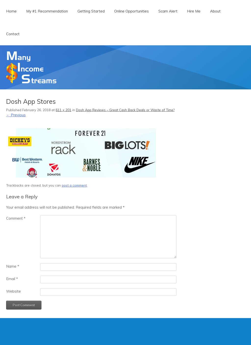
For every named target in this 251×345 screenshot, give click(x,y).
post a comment (74, 185)
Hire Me (194, 11)
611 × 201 (63, 110)
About (215, 11)
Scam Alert (167, 11)
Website (13, 291)
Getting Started (91, 11)
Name (12, 266)
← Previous (16, 115)
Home (11, 11)
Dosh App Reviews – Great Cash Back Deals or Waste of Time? (125, 110)
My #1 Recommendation (47, 11)
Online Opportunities (131, 11)
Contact (13, 34)
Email (12, 278)
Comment (15, 218)
